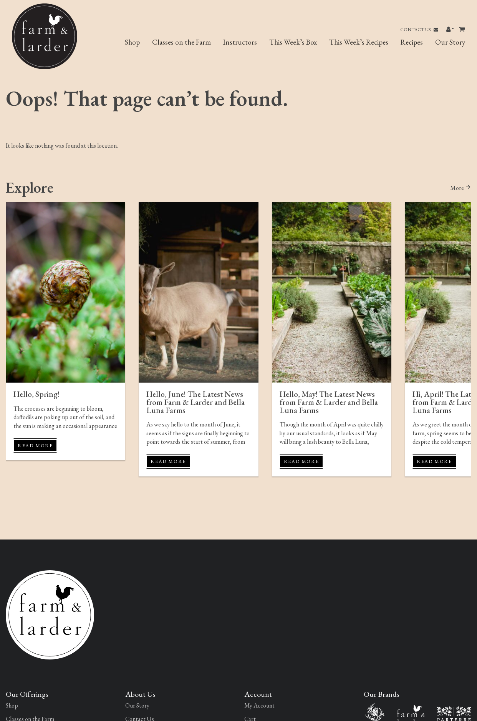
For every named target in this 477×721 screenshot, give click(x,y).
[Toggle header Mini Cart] (462, 30)
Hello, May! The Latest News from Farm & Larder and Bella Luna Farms (329, 402)
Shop (132, 42)
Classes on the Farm (181, 42)
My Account (259, 705)
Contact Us (419, 30)
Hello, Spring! (36, 394)
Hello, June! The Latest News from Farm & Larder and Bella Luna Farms (195, 402)
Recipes (412, 42)
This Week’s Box (293, 42)
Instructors (240, 42)
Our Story (450, 42)
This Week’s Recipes (358, 42)
